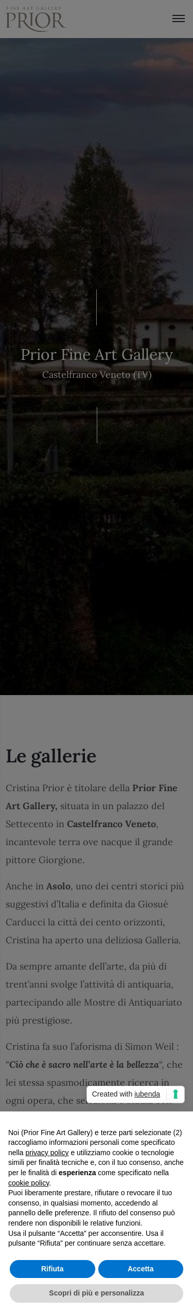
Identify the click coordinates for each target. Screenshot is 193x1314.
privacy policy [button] (46, 1152)
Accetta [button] (141, 1269)
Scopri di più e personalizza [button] (96, 1293)
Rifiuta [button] (52, 1269)
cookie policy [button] (28, 1183)
